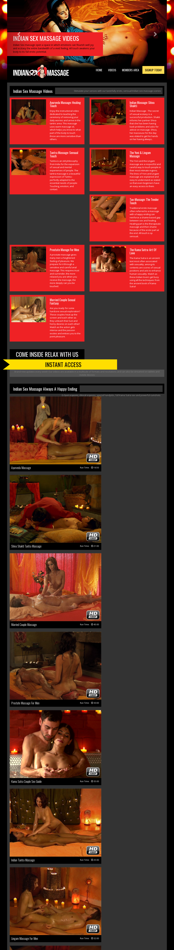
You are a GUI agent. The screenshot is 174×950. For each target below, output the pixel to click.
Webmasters (126, 929)
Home (92, 70)
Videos (106, 70)
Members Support (106, 929)
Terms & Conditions (39, 934)
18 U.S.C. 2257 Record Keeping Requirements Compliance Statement (108, 934)
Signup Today (152, 70)
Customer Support (83, 929)
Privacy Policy (60, 934)
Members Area (127, 70)
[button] (19, 34)
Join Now (65, 929)
